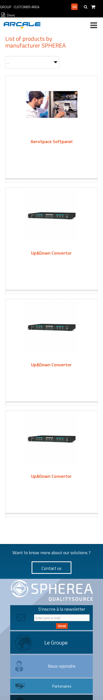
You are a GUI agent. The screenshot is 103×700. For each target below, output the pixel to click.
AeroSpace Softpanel (51, 141)
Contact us (51, 568)
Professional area (54, 7)
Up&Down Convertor (51, 253)
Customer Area (26, 6)
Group (5, 6)
